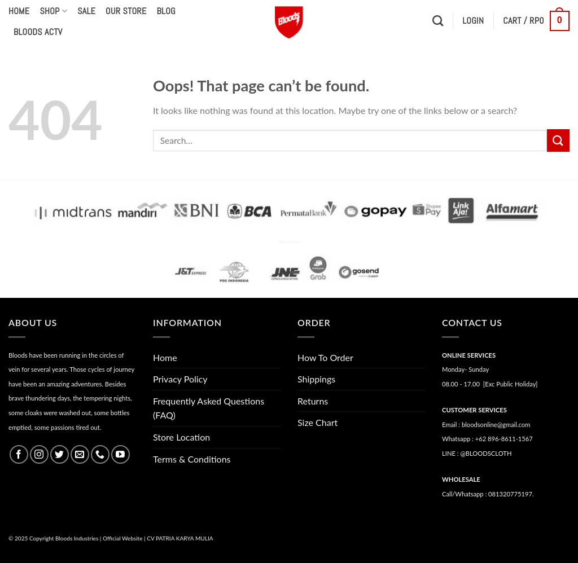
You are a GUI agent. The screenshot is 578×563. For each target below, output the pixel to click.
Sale (86, 11)
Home (18, 11)
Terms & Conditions (192, 459)
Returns (312, 400)
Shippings (316, 378)
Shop (53, 11)
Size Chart (317, 422)
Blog (166, 11)
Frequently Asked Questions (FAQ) (208, 408)
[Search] (437, 20)
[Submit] (558, 140)
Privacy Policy (180, 378)
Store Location (181, 437)
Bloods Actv (38, 32)
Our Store (126, 11)
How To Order (325, 357)
